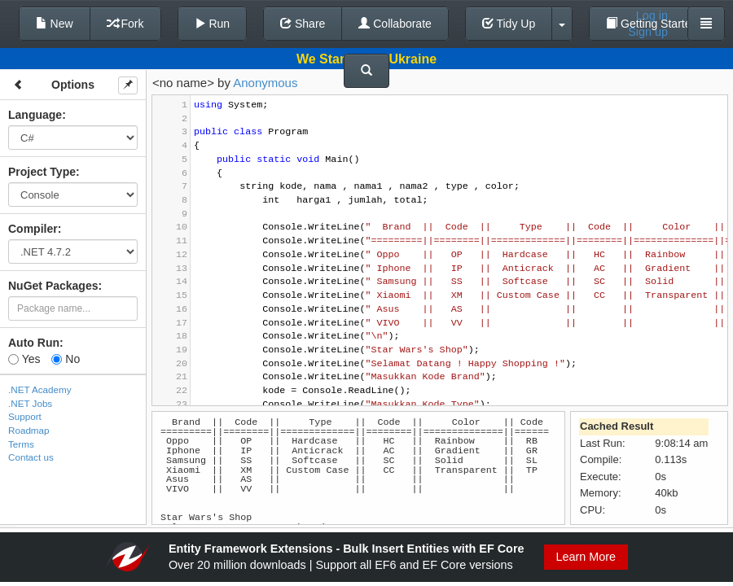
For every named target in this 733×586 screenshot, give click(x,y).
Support (25, 416)
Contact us (31, 457)
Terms (21, 444)
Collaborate (395, 23)
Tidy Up (508, 23)
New (54, 23)
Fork (125, 23)
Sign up (648, 31)
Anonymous (265, 83)
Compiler (33, 228)
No (65, 358)
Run (212, 23)
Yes (24, 358)
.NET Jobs (30, 403)
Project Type (42, 171)
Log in (652, 15)
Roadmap (29, 430)
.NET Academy (40, 389)
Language (35, 114)
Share (302, 23)
